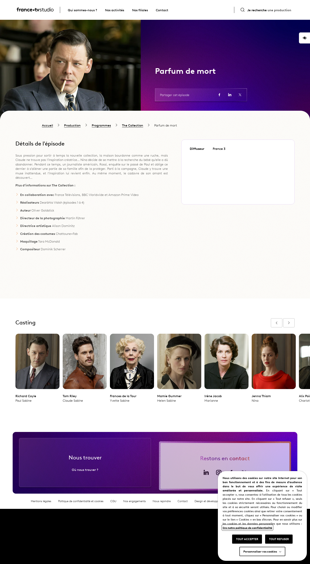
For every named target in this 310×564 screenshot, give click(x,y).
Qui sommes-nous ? (82, 10)
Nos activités (114, 10)
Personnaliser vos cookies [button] (260, 551)
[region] (155, 125)
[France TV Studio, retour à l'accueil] (35, 10)
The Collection (132, 125)
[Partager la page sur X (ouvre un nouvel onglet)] (240, 95)
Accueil (47, 125)
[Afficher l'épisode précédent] (276, 322)
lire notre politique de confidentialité (247, 528)
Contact (162, 10)
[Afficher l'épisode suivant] (289, 322)
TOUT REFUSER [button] (279, 539)
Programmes (101, 125)
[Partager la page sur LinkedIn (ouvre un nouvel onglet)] (230, 95)
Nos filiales (140, 10)
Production (72, 125)
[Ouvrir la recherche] (265, 10)
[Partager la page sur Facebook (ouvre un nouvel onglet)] (219, 95)
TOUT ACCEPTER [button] (247, 539)
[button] (304, 37)
